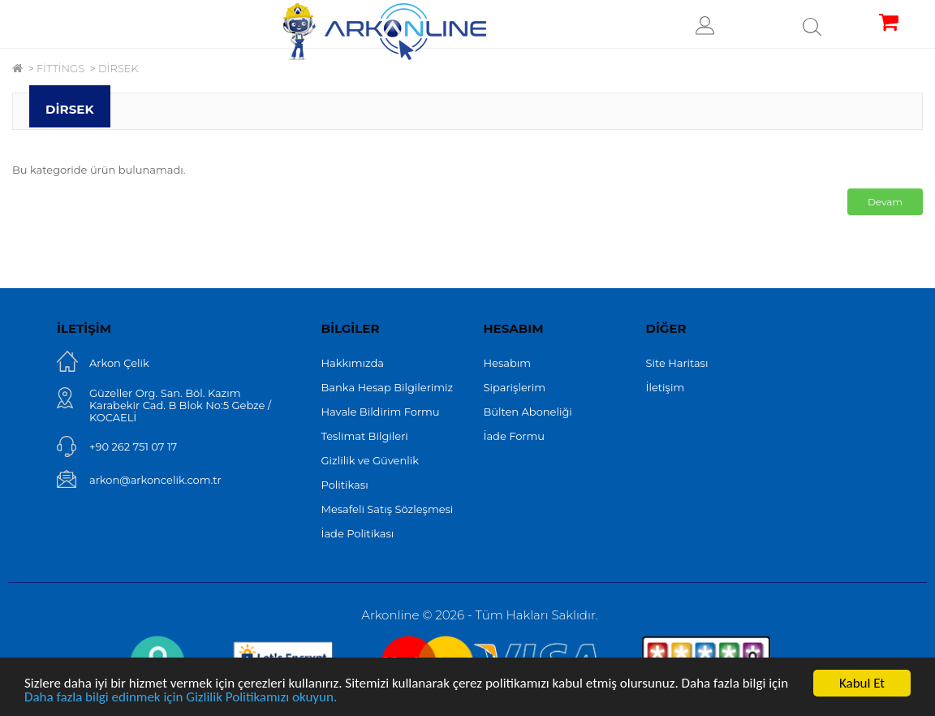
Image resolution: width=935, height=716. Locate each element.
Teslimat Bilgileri (364, 435)
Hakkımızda (353, 362)
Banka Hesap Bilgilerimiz (387, 387)
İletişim (665, 387)
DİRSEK (118, 68)
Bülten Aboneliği (528, 411)
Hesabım (508, 362)
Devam (885, 202)
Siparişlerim (515, 387)
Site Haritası (677, 362)
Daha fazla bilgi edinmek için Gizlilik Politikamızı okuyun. (180, 697)
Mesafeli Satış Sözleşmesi (387, 508)
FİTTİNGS (60, 68)
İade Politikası (357, 533)
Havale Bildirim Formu (380, 411)
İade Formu (514, 435)
